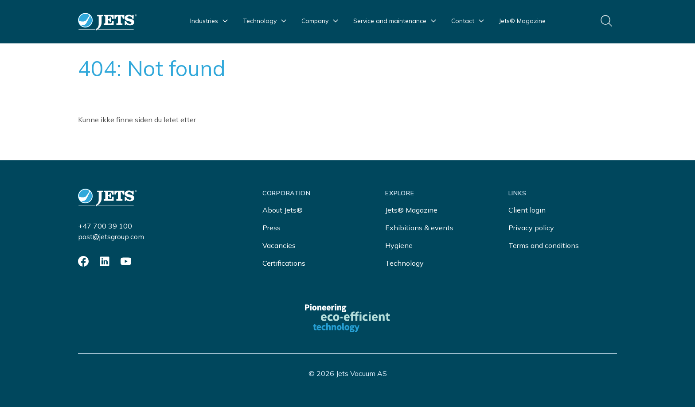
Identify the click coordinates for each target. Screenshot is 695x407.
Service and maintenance (395, 21)
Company (320, 21)
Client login (527, 209)
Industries (209, 21)
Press (271, 227)
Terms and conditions (543, 245)
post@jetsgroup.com (111, 236)
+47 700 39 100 (105, 225)
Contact (468, 21)
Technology (265, 21)
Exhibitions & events (419, 227)
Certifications (283, 263)
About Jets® (282, 209)
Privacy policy (531, 227)
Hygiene (399, 245)
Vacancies (279, 245)
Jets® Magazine (522, 21)
